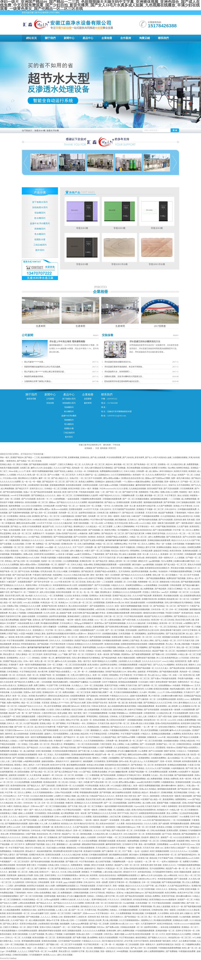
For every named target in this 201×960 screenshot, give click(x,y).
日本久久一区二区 (14, 723)
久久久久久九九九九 (33, 730)
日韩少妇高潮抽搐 (158, 830)
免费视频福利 (30, 841)
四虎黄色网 (12, 875)
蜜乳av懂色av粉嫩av (111, 478)
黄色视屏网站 (168, 799)
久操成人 (14, 741)
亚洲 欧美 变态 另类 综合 (126, 796)
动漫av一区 (28, 492)
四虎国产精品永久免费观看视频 (87, 640)
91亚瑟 (76, 630)
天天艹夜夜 (127, 851)
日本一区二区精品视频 (179, 609)
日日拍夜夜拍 (36, 506)
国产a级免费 (164, 823)
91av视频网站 (169, 665)
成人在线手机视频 (27, 568)
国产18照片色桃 (129, 620)
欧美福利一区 (139, 475)
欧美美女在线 (182, 665)
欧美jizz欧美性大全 (185, 516)
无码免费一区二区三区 (68, 513)
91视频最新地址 (168, 782)
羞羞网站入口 (147, 920)
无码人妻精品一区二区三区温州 (29, 654)
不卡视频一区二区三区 (154, 509)
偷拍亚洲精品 (141, 937)
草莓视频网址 (16, 554)
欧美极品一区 (16, 751)
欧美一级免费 (175, 710)
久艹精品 (4, 530)
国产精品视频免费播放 (156, 578)
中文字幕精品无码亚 (89, 558)
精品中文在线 (86, 758)
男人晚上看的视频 (182, 644)
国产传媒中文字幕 (130, 492)
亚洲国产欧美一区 (47, 675)
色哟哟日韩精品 (183, 468)
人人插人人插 (141, 716)
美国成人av (42, 948)
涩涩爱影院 (161, 747)
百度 (97, 448)
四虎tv (197, 775)
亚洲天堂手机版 (159, 533)
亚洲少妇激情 (70, 779)
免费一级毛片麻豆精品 (180, 478)
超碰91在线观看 (29, 616)
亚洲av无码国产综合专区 (66, 533)
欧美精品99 (146, 468)
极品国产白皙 (48, 526)
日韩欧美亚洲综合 (184, 744)
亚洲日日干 (30, 547)
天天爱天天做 (90, 910)
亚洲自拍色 (104, 716)
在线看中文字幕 (78, 951)
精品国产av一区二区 (70, 834)
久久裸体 (123, 906)
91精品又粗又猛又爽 (80, 575)
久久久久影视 (122, 488)
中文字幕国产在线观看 (130, 734)
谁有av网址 (132, 672)
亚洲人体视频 (88, 620)
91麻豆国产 (136, 516)
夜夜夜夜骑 (171, 526)
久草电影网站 (114, 734)
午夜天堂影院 (106, 744)
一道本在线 (163, 927)
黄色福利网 (123, 741)
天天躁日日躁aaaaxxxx (14, 730)
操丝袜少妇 (84, 875)
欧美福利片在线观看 (92, 851)
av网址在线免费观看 (26, 903)
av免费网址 (61, 589)
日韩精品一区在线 (93, 651)
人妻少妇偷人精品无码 (79, 734)
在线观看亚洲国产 (25, 582)
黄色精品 (36, 658)
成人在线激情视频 (92, 710)
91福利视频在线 (67, 516)
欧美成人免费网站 (86, 482)
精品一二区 (32, 948)
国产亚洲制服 (120, 468)
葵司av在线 (124, 761)
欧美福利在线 (187, 613)
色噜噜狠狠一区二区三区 (13, 547)
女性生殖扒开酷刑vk (167, 727)
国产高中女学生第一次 (43, 582)
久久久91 (110, 606)
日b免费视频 (11, 951)
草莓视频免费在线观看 (89, 792)
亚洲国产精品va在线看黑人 (117, 537)
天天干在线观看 (111, 906)
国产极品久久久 (34, 785)
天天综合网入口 (45, 585)
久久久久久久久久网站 (16, 948)
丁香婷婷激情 (180, 513)
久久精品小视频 (97, 751)
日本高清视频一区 (126, 634)
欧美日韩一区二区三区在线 (74, 582)
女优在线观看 (15, 530)
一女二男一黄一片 (80, 672)
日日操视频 (111, 609)
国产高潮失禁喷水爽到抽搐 (53, 620)
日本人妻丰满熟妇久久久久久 (185, 703)
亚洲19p (190, 578)
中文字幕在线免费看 (15, 640)
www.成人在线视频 (31, 602)
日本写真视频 (179, 544)
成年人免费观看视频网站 (154, 951)
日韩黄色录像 (157, 910)
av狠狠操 (88, 568)
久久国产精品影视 (63, 540)
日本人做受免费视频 (86, 544)
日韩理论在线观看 (90, 485)
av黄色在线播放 (114, 620)
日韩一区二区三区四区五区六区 (13, 779)
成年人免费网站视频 (157, 537)
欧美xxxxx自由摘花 (60, 509)
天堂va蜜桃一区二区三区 (39, 744)
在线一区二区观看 (13, 499)
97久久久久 (22, 475)
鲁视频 (95, 488)
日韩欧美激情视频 (94, 678)
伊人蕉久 (18, 803)
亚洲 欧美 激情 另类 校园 (184, 520)
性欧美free (171, 747)
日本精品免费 (49, 506)
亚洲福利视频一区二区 (47, 564)
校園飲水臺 (39, 239)
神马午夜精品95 (166, 471)
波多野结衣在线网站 (156, 634)
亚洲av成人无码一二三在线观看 (100, 582)
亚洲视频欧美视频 (147, 855)
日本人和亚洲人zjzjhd (31, 789)
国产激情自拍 (24, 830)
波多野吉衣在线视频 (55, 634)
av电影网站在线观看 (32, 761)
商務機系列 (39, 229)
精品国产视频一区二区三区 (163, 651)
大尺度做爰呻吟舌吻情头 (72, 820)
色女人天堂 (51, 844)
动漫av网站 (88, 564)
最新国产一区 (64, 564)
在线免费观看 (37, 782)
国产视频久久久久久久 (157, 937)
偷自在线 (58, 492)
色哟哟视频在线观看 (138, 540)
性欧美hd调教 (73, 589)
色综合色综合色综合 (143, 651)
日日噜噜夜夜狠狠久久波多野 (85, 495)
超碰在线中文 (76, 761)
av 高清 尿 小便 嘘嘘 (64, 554)
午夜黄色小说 (57, 858)
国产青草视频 (169, 502)
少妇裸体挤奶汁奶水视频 (38, 485)
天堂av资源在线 (12, 551)
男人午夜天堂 (154, 696)
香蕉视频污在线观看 (171, 637)
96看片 (87, 551)
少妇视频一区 (127, 578)
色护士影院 (17, 602)
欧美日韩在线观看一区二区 (67, 592)
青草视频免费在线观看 (180, 823)
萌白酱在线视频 (58, 861)
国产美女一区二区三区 (68, 637)
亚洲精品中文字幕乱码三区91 (19, 520)
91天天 (162, 934)
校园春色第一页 (175, 861)
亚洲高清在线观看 (25, 509)
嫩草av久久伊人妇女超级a (42, 468)
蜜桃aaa (148, 478)
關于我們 (50, 38)
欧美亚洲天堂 (181, 661)
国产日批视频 (18, 758)
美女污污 (134, 813)
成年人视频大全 (77, 551)
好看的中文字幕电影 (114, 799)
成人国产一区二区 (76, 910)
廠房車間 (88, 403)
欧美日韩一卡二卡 (44, 499)
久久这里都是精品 (168, 516)
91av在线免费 (95, 682)
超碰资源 (142, 672)
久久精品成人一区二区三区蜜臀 (99, 526)
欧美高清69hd (146, 530)
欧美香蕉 (76, 540)
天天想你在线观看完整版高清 (64, 751)
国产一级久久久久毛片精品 (82, 599)
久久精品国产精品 (109, 737)
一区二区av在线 (96, 523)
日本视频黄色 (74, 571)
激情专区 (24, 678)
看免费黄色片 (128, 668)
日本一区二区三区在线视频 (53, 803)
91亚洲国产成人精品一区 (151, 799)
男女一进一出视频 (65, 530)
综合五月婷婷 (54, 520)
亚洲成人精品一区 (8, 464)
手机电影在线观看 (87, 492)
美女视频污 (58, 737)
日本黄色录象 (65, 685)
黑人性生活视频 (167, 775)
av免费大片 (59, 796)
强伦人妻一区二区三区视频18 (165, 575)
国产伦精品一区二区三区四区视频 (113, 689)
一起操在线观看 (73, 499)
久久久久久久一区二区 (176, 533)
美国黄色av (126, 654)
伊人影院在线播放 (22, 772)
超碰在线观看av (48, 761)
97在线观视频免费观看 (98, 713)
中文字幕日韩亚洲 (58, 644)
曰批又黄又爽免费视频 (9, 620)
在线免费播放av (165, 685)
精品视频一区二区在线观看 (127, 944)
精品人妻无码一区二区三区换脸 (20, 699)
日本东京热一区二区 (159, 609)
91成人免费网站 (132, 744)
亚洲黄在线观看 (123, 502)
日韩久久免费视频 (63, 710)
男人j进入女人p (154, 675)
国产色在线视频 (107, 520)
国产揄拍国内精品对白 (126, 699)
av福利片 (68, 741)
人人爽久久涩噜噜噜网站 (124, 526)
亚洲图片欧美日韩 (149, 599)
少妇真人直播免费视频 (95, 627)
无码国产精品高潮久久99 (115, 672)
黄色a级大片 (155, 792)
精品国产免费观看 (166, 513)
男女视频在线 (135, 882)
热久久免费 (35, 623)
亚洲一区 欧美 (166, 761)
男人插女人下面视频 (17, 613)
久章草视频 (47, 906)
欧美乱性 (101, 537)
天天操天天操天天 (152, 806)
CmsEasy (12, 958)
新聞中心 (69, 38)
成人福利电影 (29, 751)
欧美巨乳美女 (188, 734)
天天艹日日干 (78, 547)
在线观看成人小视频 (8, 813)
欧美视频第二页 (63, 675)
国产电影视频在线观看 (38, 464)
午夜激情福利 (193, 751)
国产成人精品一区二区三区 (175, 564)
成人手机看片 (161, 886)
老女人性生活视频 (147, 723)
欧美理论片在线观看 (36, 886)
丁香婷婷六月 (33, 592)
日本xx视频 (139, 568)
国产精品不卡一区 (18, 592)
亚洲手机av (99, 623)
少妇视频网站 (114, 758)
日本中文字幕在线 (97, 893)
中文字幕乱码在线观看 (134, 616)
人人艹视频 (63, 654)
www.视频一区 (51, 547)
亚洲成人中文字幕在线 (183, 506)
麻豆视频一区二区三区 (123, 464)
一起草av (163, 861)
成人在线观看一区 (73, 841)
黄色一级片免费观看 (147, 844)
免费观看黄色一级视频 (80, 865)
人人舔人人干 (33, 779)
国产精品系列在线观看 (43, 492)
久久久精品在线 (7, 803)
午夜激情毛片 (182, 727)
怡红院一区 (148, 606)
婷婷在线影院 (152, 558)
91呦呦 (148, 533)
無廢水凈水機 (52, 130)
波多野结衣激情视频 (140, 571)
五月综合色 (21, 675)
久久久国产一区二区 (92, 668)
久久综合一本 (80, 471)
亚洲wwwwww (89, 913)
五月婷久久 (133, 520)
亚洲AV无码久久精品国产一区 (177, 848)
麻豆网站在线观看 (8, 865)
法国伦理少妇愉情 (78, 716)
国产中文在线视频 (102, 585)
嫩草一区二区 (45, 478)
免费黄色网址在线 (24, 858)
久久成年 (143, 692)
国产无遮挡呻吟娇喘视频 (19, 513)
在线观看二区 (120, 582)
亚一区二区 (134, 741)
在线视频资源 (175, 927)
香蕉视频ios (128, 568)
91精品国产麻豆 (145, 665)
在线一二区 (100, 492)
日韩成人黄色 (40, 634)
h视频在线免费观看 (157, 644)
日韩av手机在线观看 (132, 599)
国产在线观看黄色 (97, 606)
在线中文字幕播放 (96, 578)
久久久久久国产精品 (62, 468)
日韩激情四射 (150, 713)
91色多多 (70, 644)
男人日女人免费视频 (191, 882)
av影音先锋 (100, 609)
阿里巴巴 (112, 448)
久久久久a (150, 475)
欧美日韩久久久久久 (63, 827)
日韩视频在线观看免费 (112, 499)
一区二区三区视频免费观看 (111, 879)
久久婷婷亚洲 (18, 882)
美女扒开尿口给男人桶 (14, 596)
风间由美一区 (78, 468)
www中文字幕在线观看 (20, 495)
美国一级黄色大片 (166, 558)
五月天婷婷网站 (183, 485)
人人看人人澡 (62, 910)
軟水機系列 (39, 218)
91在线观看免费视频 (155, 602)
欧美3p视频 (63, 713)
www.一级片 (135, 924)
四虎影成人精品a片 (140, 792)
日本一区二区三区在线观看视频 (29, 799)
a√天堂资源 (184, 658)
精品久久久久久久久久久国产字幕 (185, 540)
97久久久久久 (114, 899)
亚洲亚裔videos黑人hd (115, 602)
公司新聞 (27, 335)
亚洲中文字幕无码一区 (118, 882)
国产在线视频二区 (96, 530)
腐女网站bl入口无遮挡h (28, 478)
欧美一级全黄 (104, 654)
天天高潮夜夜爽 (187, 488)
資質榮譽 (88, 399)
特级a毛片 (195, 848)
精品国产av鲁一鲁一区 (18, 713)
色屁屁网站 (58, 575)
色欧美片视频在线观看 (9, 468)
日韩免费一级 (142, 471)
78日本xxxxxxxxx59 (108, 488)
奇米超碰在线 (68, 768)
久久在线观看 (78, 785)
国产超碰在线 (92, 696)
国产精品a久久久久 (22, 710)
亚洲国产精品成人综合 (122, 596)
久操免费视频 (59, 499)
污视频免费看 (15, 540)
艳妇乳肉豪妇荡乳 (60, 682)
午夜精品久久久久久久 (119, 696)
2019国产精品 (34, 537)
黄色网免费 (58, 851)
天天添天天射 (152, 513)
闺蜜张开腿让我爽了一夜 (102, 692)
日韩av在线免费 (74, 872)
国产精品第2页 (87, 571)
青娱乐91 (128, 637)
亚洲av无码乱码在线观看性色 (167, 723)
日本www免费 (60, 817)
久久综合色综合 (143, 620)
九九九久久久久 (65, 547)
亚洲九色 (37, 620)
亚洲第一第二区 (48, 658)
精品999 (109, 464)
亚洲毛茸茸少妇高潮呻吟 (44, 554)
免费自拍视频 (119, 651)
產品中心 (88, 38)
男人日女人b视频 (60, 571)
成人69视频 (53, 637)
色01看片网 (43, 672)
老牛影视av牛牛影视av (55, 841)
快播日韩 (70, 803)
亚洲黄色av (87, 554)
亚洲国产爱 (78, 668)
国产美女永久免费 (78, 703)
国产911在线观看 (156, 751)
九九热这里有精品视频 (189, 813)
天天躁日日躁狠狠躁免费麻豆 (126, 692)
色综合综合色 (43, 834)
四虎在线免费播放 (100, 817)
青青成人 (9, 561)
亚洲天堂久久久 (36, 488)
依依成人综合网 (95, 920)
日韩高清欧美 (126, 899)
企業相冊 (106, 38)
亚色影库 (145, 837)
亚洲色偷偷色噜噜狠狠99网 (36, 640)
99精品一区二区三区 (138, 537)
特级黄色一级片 (186, 492)
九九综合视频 (18, 544)
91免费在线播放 (72, 758)
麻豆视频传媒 (121, 520)
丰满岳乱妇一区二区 (49, 602)
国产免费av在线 (112, 927)
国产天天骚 (73, 806)
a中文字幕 (128, 941)
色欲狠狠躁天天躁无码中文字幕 (13, 485)
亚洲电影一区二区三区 (179, 592)
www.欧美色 (23, 627)
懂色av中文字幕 (72, 720)
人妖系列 (12, 509)
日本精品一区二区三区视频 (56, 488)
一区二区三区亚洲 (83, 692)
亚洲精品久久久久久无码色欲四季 (127, 592)
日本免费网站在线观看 (166, 699)
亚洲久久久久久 (170, 865)
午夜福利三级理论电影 (42, 575)
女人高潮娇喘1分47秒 (188, 706)
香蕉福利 (65, 789)
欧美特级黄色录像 (18, 785)
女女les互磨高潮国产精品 (74, 858)
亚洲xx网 (134, 723)
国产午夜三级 (84, 751)
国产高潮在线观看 (51, 730)
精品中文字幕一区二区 (120, 723)
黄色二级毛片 (29, 765)
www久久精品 (145, 523)
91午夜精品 (134, 530)
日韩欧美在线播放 (20, 955)
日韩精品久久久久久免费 (30, 606)
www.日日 (26, 506)
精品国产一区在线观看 (110, 820)
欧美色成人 (4, 741)
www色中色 (175, 844)
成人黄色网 (173, 706)
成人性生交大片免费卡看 (45, 727)
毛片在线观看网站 (61, 734)
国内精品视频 (86, 834)
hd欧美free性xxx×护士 (147, 879)
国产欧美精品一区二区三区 (145, 464)
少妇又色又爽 (115, 817)
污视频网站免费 (128, 495)
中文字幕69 (95, 520)
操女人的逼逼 (183, 495)
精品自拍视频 (173, 737)
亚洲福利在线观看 (183, 782)
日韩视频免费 (190, 554)
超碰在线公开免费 (113, 482)
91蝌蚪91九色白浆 (68, 899)
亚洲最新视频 (55, 879)
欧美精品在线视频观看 (128, 682)
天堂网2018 (94, 879)
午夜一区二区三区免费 (146, 827)
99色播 (86, 782)
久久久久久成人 (162, 668)
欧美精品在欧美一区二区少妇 (55, 782)
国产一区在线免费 (147, 744)
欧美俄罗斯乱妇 (35, 627)
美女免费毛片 (41, 696)
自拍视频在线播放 (110, 634)
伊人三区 (160, 658)
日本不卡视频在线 (127, 547)
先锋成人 (91, 896)
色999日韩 (49, 540)
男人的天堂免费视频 (53, 706)
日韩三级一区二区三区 (113, 616)
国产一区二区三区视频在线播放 (136, 499)
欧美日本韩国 (74, 488)
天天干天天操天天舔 (107, 558)
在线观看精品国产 (88, 630)
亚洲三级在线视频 (81, 523)
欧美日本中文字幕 (58, 765)
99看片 (164, 806)
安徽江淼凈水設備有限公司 (90, 445)
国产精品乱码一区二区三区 (53, 482)
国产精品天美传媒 (68, 747)
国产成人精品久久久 (60, 478)
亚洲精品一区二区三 (190, 927)
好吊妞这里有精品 (141, 899)
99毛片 (175, 941)
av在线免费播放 (150, 585)
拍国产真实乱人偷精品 (64, 471)
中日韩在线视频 (92, 785)
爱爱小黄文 (32, 865)
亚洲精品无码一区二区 (52, 692)
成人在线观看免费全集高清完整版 (21, 689)
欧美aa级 (141, 558)
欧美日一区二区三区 (103, 599)
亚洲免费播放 (163, 844)
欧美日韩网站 (171, 893)
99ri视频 (112, 713)
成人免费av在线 (149, 803)
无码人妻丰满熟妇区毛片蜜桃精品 (99, 468)
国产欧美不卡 (183, 606)
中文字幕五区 (171, 495)
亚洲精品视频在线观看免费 (159, 540)
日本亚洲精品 (153, 623)
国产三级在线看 (58, 647)
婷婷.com (122, 779)
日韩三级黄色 (11, 627)
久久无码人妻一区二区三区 (93, 464)
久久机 (115, 782)
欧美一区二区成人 (20, 696)
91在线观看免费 (188, 710)
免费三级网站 (94, 533)
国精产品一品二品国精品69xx (97, 475)
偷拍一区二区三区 (65, 495)
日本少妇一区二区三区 (64, 775)
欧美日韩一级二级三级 (118, 703)
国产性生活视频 (30, 820)
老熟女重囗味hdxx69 (71, 706)
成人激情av (154, 471)
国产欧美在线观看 (108, 775)
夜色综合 (16, 644)
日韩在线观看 (176, 585)
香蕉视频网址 (141, 634)
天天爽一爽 (30, 544)
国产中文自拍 (24, 571)
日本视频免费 (151, 913)
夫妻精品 (27, 651)
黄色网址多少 (79, 526)
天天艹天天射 (24, 796)
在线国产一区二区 (185, 475)
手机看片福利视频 (48, 558)
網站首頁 (31, 38)
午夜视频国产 (6, 861)
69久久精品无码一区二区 (134, 834)
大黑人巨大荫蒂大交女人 (81, 675)
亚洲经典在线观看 (190, 551)
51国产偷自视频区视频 (28, 741)
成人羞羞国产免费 (64, 613)
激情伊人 (181, 785)
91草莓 (76, 792)
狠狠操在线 (164, 582)
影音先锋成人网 (120, 710)
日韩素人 (90, 699)
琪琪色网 (177, 761)
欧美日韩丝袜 (176, 551)
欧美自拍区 (122, 841)
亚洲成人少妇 (57, 917)
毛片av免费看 (166, 561)
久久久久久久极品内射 (63, 523)
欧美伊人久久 (64, 599)
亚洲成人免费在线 (171, 779)
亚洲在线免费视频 (43, 568)
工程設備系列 (39, 245)
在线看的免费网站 (159, 758)
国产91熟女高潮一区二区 (100, 782)
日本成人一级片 (65, 651)
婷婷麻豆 (76, 558)
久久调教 (149, 689)
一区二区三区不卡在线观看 (90, 478)
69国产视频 (161, 526)
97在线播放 (42, 865)
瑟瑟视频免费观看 (57, 485)
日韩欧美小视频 (105, 810)
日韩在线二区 (39, 848)
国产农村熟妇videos (19, 537)
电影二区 (56, 893)
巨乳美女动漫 (46, 571)
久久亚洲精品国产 (151, 761)
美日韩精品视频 (180, 792)
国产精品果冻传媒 (177, 668)
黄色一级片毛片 (85, 661)
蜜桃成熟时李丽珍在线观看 (93, 844)
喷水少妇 (37, 599)
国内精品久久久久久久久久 (33, 540)
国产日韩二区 (72, 482)
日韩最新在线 (93, 471)
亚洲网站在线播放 (164, 547)
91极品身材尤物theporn (126, 827)
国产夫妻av (155, 678)
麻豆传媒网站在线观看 (122, 792)
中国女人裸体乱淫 (74, 647)
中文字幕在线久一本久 (145, 526)
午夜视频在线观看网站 (119, 730)
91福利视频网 (70, 934)
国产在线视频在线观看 (139, 627)
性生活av (115, 551)
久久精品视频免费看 (12, 910)
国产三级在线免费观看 (162, 530)
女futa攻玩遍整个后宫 (88, 589)
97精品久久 (146, 734)
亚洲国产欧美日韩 (112, 578)
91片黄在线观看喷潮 (86, 848)
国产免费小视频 (80, 937)
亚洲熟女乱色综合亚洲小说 (132, 478)
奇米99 (194, 841)
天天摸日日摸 (106, 710)
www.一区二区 (101, 620)
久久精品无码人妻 (178, 464)
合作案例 (125, 38)
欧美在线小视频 (136, 703)
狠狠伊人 (192, 665)
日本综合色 (36, 830)
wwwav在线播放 (73, 906)
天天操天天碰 (131, 685)
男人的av (170, 644)
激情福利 (31, 589)
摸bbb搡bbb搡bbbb (169, 785)
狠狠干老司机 (170, 751)
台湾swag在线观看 (52, 899)
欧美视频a (35, 571)
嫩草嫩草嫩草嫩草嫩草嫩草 (116, 540)
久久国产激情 (183, 526)
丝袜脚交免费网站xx (134, 585)
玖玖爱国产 (12, 623)
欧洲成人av (63, 602)
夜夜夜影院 (158, 596)
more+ (96, 335)
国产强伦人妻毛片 (8, 855)
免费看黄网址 (181, 799)
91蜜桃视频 (141, 737)
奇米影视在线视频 (165, 879)
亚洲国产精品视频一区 (144, 668)
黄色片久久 (58, 779)
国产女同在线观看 (152, 710)
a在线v (106, 730)
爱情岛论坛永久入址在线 (74, 678)
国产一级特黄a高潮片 (185, 523)
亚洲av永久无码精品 (148, 789)
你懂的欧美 (152, 737)
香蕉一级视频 (119, 886)
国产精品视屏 (161, 589)
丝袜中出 (172, 485)
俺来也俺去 (61, 896)
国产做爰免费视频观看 (141, 654)
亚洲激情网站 (144, 758)
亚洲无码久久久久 (160, 485)
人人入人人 (46, 917)
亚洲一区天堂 (27, 530)
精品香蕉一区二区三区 (142, 637)
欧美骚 (32, 696)
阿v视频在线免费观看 (50, 623)
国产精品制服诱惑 (189, 834)
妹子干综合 (167, 834)
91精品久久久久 (118, 585)
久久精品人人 (78, 685)
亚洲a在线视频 (99, 720)
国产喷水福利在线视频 (12, 492)
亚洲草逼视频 (112, 761)
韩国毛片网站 (111, 530)
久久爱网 (174, 492)
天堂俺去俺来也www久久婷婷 (27, 558)
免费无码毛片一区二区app (166, 475)
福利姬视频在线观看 (159, 499)
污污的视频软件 (194, 830)
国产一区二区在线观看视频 (65, 578)
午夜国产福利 (62, 727)
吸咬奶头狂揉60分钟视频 (154, 613)
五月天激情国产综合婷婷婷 (124, 509)
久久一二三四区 (7, 886)
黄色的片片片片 (94, 634)
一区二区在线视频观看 (181, 820)
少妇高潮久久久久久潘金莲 (129, 661)
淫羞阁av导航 (13, 606)
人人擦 (40, 820)
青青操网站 (135, 551)
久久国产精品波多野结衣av (179, 886)
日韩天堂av (156, 592)
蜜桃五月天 (143, 561)
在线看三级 (25, 468)
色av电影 (29, 596)
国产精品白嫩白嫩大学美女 (94, 613)
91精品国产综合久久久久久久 (30, 706)
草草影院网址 (153, 672)
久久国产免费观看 (164, 506)
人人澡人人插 (16, 820)
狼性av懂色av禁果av (28, 564)
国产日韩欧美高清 (174, 537)
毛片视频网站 (123, 530)
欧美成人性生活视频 (95, 765)
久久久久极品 (45, 747)
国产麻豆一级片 (21, 810)
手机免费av (70, 689)
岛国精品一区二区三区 (50, 789)
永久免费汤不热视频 (187, 941)
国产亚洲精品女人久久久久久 (43, 495)
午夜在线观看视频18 (8, 931)
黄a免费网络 (92, 937)
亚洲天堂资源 (116, 568)
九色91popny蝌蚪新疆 (80, 924)
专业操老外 (50, 533)
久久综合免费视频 (22, 782)
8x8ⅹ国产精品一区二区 (65, 506)
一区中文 (107, 506)
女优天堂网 (77, 613)
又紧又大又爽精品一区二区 (69, 464)
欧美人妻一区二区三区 (37, 475)
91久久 (181, 875)
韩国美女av (111, 893)
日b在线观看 (163, 585)
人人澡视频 (11, 475)
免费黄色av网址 (121, 544)
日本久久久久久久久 (78, 727)
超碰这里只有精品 (161, 551)
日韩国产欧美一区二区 (37, 951)
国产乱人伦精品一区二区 (165, 640)
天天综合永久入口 (110, 678)
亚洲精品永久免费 (25, 685)
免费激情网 (5, 751)
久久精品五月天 (116, 834)
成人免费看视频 (147, 589)
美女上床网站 (119, 744)
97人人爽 (44, 823)
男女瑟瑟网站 (6, 533)
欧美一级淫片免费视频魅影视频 (40, 471)
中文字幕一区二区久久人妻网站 (186, 530)
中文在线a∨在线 (10, 478)
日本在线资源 (97, 616)
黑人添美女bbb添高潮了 (79, 606)
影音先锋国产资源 (155, 488)
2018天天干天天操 (91, 509)
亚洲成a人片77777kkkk (60, 703)
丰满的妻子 (14, 665)
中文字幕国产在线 (16, 848)
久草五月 (80, 475)
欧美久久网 (105, 785)
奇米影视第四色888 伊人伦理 (65, 585)
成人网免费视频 (7, 488)
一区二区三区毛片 (68, 475)
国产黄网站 (61, 723)
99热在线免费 (23, 623)
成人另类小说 (83, 796)
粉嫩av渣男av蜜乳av (42, 509)
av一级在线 (80, 506)
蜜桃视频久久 (96, 730)
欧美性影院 (195, 526)
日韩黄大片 (153, 716)
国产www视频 (54, 475)
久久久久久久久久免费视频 (94, 931)
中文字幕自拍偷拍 (87, 861)
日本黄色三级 (143, 858)
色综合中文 (124, 551)
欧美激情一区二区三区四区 (172, 554)
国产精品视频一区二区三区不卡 (162, 647)
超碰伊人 (48, 734)
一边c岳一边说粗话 (141, 851)
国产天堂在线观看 (171, 488)
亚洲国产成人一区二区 (166, 744)
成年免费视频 (20, 886)
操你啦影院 (155, 796)
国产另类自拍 (35, 713)
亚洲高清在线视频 (112, 644)
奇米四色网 (104, 696)
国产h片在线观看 (29, 499)
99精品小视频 (70, 796)
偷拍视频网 (88, 761)
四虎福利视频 (78, 568)
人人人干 (22, 471)
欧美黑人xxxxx (183, 699)
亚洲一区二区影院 (100, 675)
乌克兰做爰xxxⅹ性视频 (108, 485)
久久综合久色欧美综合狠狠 (41, 796)
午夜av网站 (154, 492)
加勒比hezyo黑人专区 (126, 647)
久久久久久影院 (58, 720)
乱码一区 (84, 737)
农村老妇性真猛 (144, 872)
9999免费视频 (122, 951)
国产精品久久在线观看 (62, 668)
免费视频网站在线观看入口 (111, 471)
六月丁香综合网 (43, 765)
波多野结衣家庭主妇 (87, 513)
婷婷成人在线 (25, 516)
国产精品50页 (128, 513)
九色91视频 (49, 799)
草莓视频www (188, 685)
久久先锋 (100, 630)
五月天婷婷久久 (117, 917)
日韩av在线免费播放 (174, 692)
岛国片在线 (126, 516)
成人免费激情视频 (189, 499)
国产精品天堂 (102, 561)
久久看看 (121, 823)
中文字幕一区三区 (84, 779)
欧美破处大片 (191, 568)
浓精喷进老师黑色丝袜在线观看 (134, 644)
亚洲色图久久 (39, 630)
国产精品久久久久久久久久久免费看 (72, 502)
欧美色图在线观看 (74, 485)
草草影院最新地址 (29, 644)
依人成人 (190, 634)
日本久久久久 (55, 640)
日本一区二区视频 (94, 506)
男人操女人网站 (147, 640)
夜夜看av (56, 747)
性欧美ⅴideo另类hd (19, 647)
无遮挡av (27, 692)
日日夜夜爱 (140, 513)
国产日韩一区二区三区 (45, 589)
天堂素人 (146, 592)
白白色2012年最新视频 (106, 647)
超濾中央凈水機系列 (40, 223)
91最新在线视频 (64, 558)
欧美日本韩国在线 (165, 924)
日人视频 (140, 495)
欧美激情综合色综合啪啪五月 (157, 568)
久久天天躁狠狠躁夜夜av (121, 475)
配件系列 (39, 250)
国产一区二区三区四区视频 (151, 741)
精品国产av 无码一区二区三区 (127, 865)
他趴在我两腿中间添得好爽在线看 (89, 768)
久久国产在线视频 (162, 768)
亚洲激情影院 (47, 537)
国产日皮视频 (6, 544)
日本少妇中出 (106, 509)
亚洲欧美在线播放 (100, 772)
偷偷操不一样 (48, 775)
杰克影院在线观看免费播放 (50, 768)
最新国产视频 (26, 620)
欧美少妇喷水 (93, 665)
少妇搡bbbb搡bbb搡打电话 (184, 561)
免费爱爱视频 (193, 464)
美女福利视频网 (136, 951)
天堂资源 (46, 703)
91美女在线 (175, 582)
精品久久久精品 (179, 547)
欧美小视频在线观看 (126, 658)
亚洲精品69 (100, 482)
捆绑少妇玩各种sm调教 (26, 523)
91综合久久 (182, 751)
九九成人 (129, 651)
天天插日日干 (190, 692)
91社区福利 (144, 682)
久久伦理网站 (163, 913)
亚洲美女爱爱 (137, 502)
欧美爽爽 (173, 772)
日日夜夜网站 (13, 516)
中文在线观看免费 (180, 713)
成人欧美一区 (51, 530)
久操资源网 (163, 730)
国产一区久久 (143, 796)
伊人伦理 (120, 896)
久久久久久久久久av (178, 851)
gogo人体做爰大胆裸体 (73, 882)
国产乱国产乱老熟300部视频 (92, 540)
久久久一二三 (25, 658)
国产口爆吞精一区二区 (148, 685)
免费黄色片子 (115, 513)
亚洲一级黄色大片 (172, 482)
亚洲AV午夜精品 (137, 768)
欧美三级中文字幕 (70, 492)
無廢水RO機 (39, 130)
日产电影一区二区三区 (190, 482)
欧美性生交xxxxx (114, 789)
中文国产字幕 (52, 685)
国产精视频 (115, 654)
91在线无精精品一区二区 (32, 899)
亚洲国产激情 (81, 516)
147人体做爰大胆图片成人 (121, 785)
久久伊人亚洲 (49, 613)
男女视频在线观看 (171, 596)
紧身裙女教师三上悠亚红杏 (79, 616)
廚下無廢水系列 (40, 202)
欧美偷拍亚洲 (161, 765)
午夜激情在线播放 (127, 485)
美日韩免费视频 (134, 468)
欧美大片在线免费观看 (32, 526)
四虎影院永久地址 (29, 910)
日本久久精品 (130, 471)
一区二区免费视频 (56, 596)
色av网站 (171, 468)
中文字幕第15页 (140, 675)
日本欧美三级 (103, 513)
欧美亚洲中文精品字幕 (146, 506)
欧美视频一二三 (82, 775)
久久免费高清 (54, 823)
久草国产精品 (12, 634)
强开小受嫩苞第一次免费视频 (55, 627)
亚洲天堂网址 (51, 875)
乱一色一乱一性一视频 (31, 482)
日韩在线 (164, 796)
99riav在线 (13, 471)
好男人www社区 (14, 827)
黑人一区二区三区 (193, 875)
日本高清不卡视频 (105, 837)
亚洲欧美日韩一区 (69, 544)
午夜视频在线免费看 (151, 516)
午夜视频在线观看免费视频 (180, 571)
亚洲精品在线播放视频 (140, 609)
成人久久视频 (59, 758)
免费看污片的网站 (159, 468)
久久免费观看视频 (71, 561)
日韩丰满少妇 (31, 882)
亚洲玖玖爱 (90, 903)
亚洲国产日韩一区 (186, 627)
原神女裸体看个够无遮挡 (170, 630)
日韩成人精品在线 (187, 741)
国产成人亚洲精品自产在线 (41, 578)
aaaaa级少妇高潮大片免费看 (148, 782)
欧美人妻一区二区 (49, 599)
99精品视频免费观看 (146, 706)
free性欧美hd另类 (40, 520)
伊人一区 (153, 627)
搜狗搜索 (104, 448)
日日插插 (65, 551)
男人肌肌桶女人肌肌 (122, 810)
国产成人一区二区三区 (50, 516)
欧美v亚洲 (174, 913)
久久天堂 (157, 637)
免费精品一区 (42, 544)
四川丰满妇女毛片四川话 (84, 823)
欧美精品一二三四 (82, 730)
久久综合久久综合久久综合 (118, 948)
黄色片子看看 (33, 927)
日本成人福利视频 (132, 799)
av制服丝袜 (83, 533)
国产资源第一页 (10, 578)
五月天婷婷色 (124, 571)
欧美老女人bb (67, 823)
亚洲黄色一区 (164, 464)
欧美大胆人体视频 (23, 637)
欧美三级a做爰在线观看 (135, 602)
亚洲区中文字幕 (33, 609)
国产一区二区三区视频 (100, 551)
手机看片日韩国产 (173, 613)
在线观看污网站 (183, 841)
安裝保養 (107, 335)
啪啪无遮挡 (74, 789)
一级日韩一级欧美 (73, 620)
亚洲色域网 (111, 931)
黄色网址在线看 (80, 530)
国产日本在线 (24, 578)
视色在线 (177, 834)
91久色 (63, 872)
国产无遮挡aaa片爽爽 (161, 478)
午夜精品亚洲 (18, 851)
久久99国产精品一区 (19, 920)
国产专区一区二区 (114, 492)
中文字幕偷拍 (94, 737)
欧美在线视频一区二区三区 (36, 502)
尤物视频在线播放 (76, 627)
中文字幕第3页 (126, 675)
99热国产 (53, 464)
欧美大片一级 (177, 906)
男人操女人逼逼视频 (127, 554)
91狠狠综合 (105, 727)
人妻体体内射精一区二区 (166, 855)
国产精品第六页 (184, 789)
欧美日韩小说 (189, 675)
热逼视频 (21, 917)
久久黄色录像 (117, 506)
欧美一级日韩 (186, 779)
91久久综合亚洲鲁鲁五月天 (184, 837)
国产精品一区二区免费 (99, 924)
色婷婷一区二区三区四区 (51, 561)
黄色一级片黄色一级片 (100, 575)
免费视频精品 (6, 851)
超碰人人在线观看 (26, 813)
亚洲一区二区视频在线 (83, 830)
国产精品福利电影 (109, 658)
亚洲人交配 (39, 875)
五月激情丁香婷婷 (77, 699)
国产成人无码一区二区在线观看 (44, 513)
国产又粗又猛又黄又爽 (135, 533)
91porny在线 (139, 806)
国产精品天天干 (22, 488)
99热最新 (40, 547)
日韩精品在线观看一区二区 (131, 927)
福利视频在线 (133, 589)
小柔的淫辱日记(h (49, 713)
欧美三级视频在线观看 (66, 609)
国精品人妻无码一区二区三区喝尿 (123, 561)
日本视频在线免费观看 (128, 910)
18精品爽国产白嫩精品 (79, 682)
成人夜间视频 (157, 482)
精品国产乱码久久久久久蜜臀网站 (158, 616)
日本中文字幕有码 (190, 630)
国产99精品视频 (33, 917)
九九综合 (68, 596)
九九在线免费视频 (150, 817)
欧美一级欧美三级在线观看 (163, 523)
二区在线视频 (46, 682)
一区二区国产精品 (74, 927)
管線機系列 (39, 213)
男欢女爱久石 (9, 654)
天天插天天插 (104, 723)
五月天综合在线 (121, 523)
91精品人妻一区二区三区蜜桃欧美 (184, 810)
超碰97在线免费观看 (139, 696)
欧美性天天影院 (181, 471)
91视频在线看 (175, 803)
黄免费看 (146, 775)
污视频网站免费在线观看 (91, 499)
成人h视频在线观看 (37, 920)
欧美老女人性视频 (80, 596)
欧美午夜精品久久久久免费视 (104, 661)
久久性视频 (27, 937)
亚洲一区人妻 (130, 506)
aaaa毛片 (165, 592)
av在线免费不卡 (184, 772)
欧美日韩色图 (106, 596)
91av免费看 (143, 751)
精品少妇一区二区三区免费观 (117, 768)
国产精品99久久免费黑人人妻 (26, 682)
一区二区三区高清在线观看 (75, 665)
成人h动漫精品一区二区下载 (180, 758)
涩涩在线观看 (131, 630)
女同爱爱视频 (99, 602)
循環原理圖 (31, 399)
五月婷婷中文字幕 (181, 827)
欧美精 (3, 913)
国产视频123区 (158, 654)
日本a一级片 (86, 488)
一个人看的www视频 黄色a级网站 (136, 482)
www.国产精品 (85, 772)
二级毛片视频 (16, 761)
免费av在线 (165, 492)
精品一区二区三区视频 (31, 703)
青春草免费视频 (89, 647)
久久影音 (50, 710)
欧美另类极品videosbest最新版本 (163, 899)
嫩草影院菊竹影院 (143, 485)
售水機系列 (39, 234)
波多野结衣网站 (135, 803)
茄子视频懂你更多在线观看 (16, 823)
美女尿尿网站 (161, 706)
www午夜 (58, 582)
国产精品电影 (54, 544)
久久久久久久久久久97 (151, 661)
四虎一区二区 (33, 675)
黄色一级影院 (114, 516)
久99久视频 (132, 582)
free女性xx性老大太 (8, 685)
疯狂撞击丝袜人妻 (182, 754)
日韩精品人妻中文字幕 (146, 547)
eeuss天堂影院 (46, 758)
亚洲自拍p (173, 889)
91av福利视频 (129, 903)
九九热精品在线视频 (137, 488)
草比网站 (152, 692)
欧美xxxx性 (133, 523)
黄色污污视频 (22, 464)
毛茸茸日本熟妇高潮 (28, 924)
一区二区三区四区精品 (29, 551)
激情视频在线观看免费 (153, 502)
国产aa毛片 (123, 678)
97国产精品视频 (48, 830)
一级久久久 (55, 872)
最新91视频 (34, 823)
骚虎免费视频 (15, 506)
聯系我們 (163, 38)
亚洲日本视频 (191, 889)
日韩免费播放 (96, 889)
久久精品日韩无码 (136, 689)
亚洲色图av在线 (45, 668)
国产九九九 (196, 485)
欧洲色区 (192, 471)
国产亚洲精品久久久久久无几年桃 (158, 703)
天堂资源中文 (91, 654)
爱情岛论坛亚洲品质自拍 (58, 696)
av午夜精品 (109, 523)
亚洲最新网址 (13, 658)
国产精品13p (110, 502)
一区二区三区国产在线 (28, 668)
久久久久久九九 (40, 596)
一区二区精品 (22, 744)
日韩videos (35, 806)
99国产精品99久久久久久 (109, 495)
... (34, 362)
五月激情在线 (145, 910)
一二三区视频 (174, 499)
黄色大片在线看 (194, 564)
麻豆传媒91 (137, 564)
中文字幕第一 (140, 578)
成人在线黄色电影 (21, 734)
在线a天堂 (74, 478)
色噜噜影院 (144, 492)
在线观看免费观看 (78, 696)
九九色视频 (193, 851)
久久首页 (4, 817)
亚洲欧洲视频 (167, 792)
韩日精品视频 (92, 689)
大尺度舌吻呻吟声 (126, 716)
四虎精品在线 (93, 727)
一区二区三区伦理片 (21, 861)
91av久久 (67, 575)
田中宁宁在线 (123, 813)
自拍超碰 (159, 564)
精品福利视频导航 (96, 502)
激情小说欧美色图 (50, 651)
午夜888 (190, 513)
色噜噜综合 (19, 502)
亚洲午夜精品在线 (99, 899)
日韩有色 (114, 716)
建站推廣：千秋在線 (111, 445)
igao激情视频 (154, 561)
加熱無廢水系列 (40, 207)
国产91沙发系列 (80, 537)
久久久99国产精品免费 (142, 596)
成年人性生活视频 (47, 592)
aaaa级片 (77, 554)
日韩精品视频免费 (35, 613)
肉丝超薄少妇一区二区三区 (178, 599)
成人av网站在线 (170, 875)
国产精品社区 (33, 747)
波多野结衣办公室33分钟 (148, 630)
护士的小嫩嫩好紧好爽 (126, 558)
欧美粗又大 (63, 606)
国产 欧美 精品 (112, 554)
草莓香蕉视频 (146, 906)
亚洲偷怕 (140, 509)
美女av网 (5, 834)
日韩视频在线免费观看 (128, 665)
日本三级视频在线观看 (186, 502)
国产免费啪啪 (172, 951)
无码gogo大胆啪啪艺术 (84, 623)
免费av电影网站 (13, 703)
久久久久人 (155, 554)
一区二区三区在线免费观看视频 (126, 837)
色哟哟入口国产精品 (131, 640)
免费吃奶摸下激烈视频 (176, 578)
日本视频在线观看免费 (187, 509)
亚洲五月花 (86, 706)
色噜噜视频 (34, 817)
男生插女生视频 (178, 568)
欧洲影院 (36, 516)
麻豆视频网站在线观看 (76, 765)
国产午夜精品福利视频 (63, 537)
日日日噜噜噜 (171, 654)
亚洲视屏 (34, 720)
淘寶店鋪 (144, 38)
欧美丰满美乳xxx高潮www (75, 634)
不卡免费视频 (96, 872)
